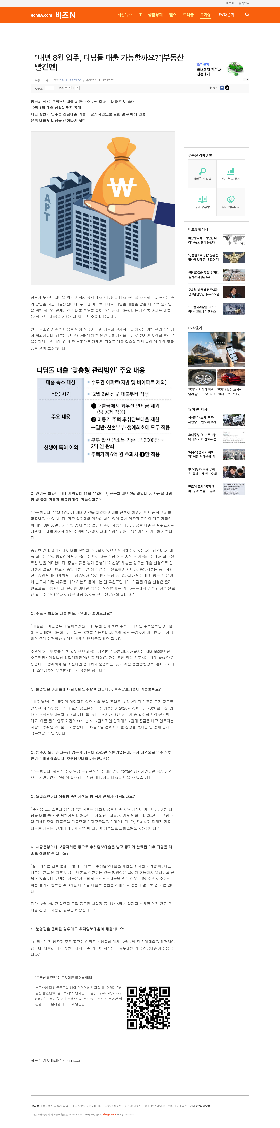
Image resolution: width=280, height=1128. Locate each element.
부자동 (205, 15)
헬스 (172, 15)
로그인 (230, 3)
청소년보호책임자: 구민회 (159, 1106)
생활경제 (155, 15)
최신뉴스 (124, 15)
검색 (247, 14)
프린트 (77, 88)
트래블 (188, 15)
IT (139, 15)
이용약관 (182, 1106)
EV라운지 (226, 15)
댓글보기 (39, 89)
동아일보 (244, 3)
